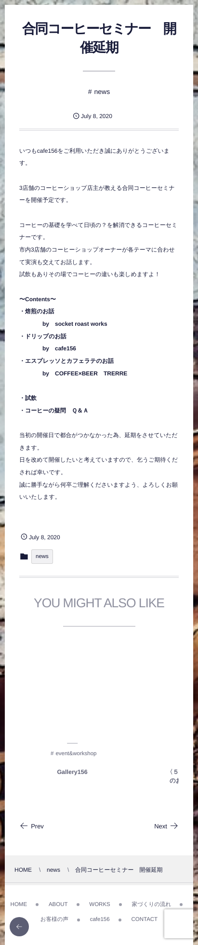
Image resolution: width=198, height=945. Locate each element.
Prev (31, 826)
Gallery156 (72, 774)
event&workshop (75, 756)
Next (166, 826)
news (102, 91)
